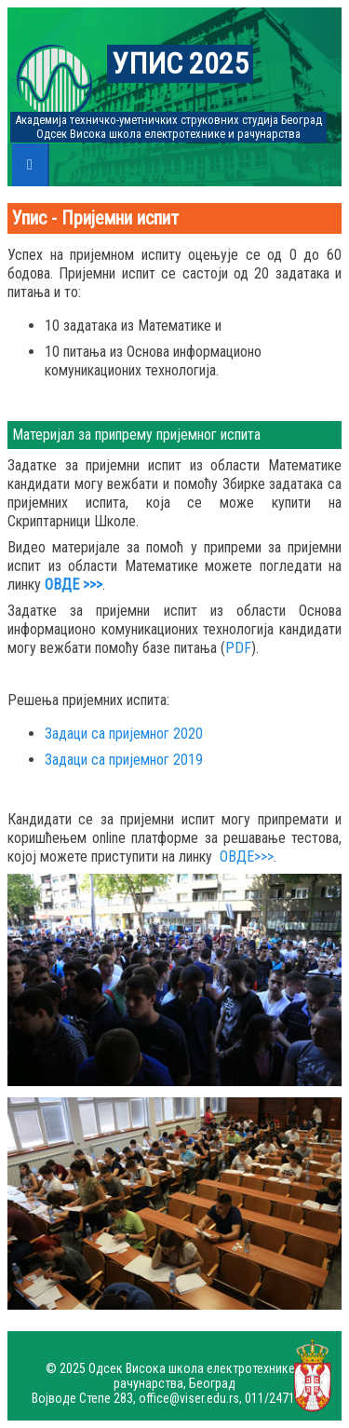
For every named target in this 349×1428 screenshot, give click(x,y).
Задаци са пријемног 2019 (124, 759)
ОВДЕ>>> (247, 856)
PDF (238, 648)
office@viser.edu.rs (189, 1398)
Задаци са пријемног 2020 (124, 733)
